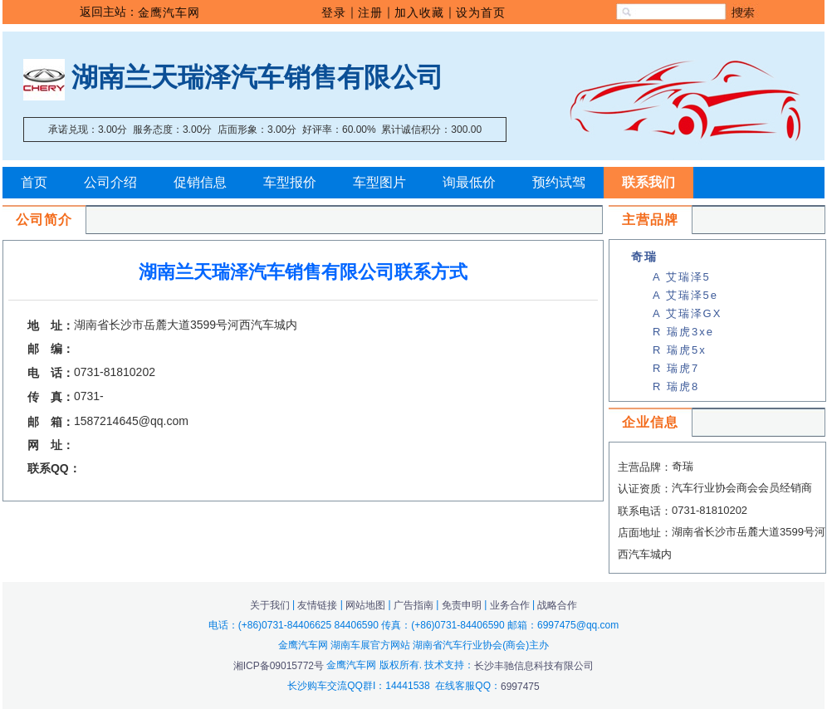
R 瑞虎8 (676, 386)
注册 (370, 12)
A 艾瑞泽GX (687, 313)
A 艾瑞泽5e (685, 295)
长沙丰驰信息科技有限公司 (534, 666)
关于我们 (270, 605)
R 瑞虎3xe (683, 331)
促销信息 (200, 182)
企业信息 (650, 422)
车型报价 (289, 182)
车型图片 (379, 182)
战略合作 (557, 605)
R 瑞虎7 (676, 368)
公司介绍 (110, 182)
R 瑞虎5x (680, 350)
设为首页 (481, 12)
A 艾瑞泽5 (682, 277)
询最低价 (469, 182)
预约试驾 (558, 182)
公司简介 (44, 220)
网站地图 (365, 605)
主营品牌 (650, 220)
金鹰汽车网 (169, 12)
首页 (34, 182)
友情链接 (317, 605)
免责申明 (462, 605)
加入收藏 (419, 12)
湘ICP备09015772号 (280, 666)
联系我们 (648, 182)
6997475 (520, 686)
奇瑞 (644, 256)
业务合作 (510, 605)
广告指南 (413, 605)
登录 (333, 12)
